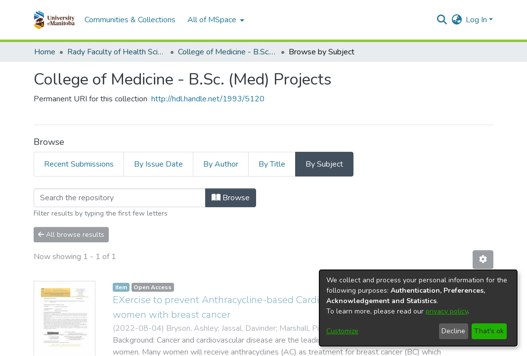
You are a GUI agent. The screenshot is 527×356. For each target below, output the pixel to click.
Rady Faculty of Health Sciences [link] (116, 51)
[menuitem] (214, 20)
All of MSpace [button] (211, 19)
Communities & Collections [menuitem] (130, 19)
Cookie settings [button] (159, 348)
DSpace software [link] (203, 336)
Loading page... (59, 194)
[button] (54, 20)
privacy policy (447, 311)
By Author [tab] (220, 164)
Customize (342, 331)
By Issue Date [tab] (158, 164)
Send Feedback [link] (344, 348)
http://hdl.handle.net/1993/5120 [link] (207, 98)
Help (385, 348)
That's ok (489, 331)
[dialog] (418, 308)
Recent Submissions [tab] (79, 164)
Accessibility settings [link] (226, 348)
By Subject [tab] (324, 164)
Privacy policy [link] (289, 348)
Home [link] (44, 51)
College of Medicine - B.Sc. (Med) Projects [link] (227, 51)
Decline (453, 331)
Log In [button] (477, 19)
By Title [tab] (272, 164)
